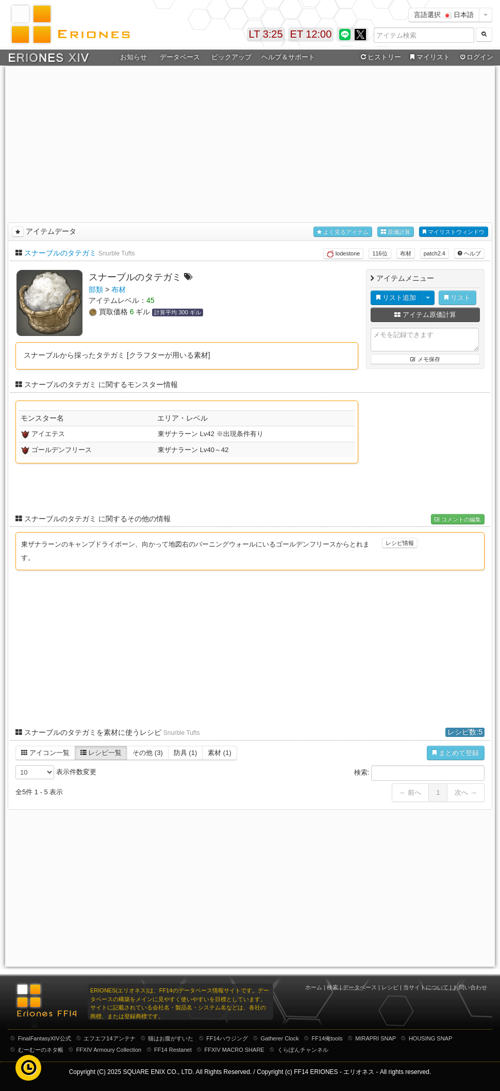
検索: (419, 773)
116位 (379, 253)
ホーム (313, 987)
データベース (180, 57)
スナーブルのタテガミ (60, 253)
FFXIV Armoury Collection (109, 1050)
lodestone (343, 254)
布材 (405, 253)
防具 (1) (185, 753)
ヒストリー (380, 57)
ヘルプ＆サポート (288, 57)
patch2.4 (434, 253)
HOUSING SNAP (430, 1038)
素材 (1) (219, 753)
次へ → (466, 792)
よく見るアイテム (343, 232)
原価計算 (395, 232)
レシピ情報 (400, 543)
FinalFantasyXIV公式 (44, 1038)
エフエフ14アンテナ (109, 1038)
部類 (96, 289)
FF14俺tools (327, 1038)
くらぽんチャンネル (302, 1050)
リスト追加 (396, 297)
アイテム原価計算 (425, 314)
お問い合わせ (470, 987)
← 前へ (410, 792)
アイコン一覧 (45, 753)
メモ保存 (425, 359)
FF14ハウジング (227, 1038)
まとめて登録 (455, 753)
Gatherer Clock (280, 1038)
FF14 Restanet (173, 1050)
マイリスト (428, 57)
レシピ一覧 (101, 753)
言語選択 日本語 (444, 15)
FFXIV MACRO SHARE (234, 1050)
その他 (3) (147, 753)
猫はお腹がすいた (170, 1038)
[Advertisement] (250, 142)
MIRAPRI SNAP (375, 1038)
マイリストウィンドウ (454, 232)
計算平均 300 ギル (177, 312)
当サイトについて (425, 987)
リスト (457, 297)
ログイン (475, 57)
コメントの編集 (458, 519)
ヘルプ (469, 253)
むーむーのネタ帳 (40, 1050)
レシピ (389, 987)
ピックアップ (231, 57)
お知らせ (133, 57)
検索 (332, 987)
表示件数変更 (55, 772)
